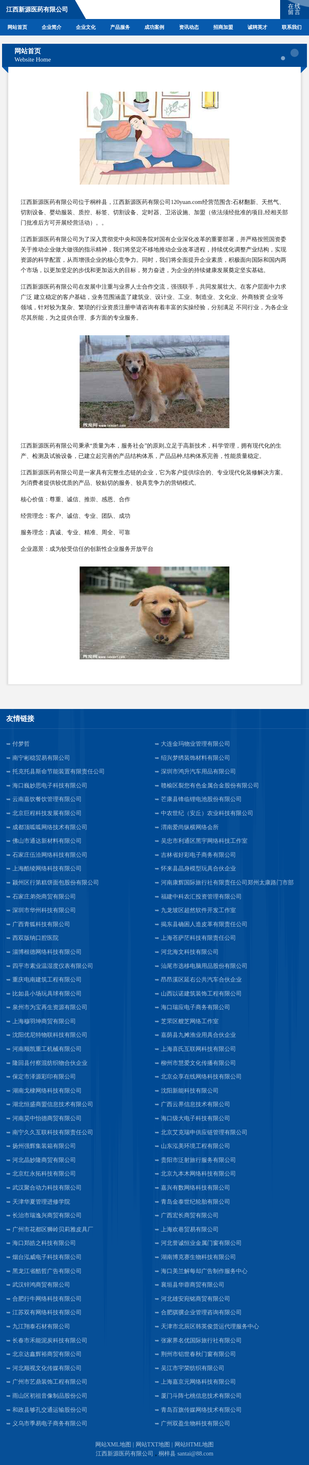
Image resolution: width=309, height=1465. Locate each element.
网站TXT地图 (153, 1444)
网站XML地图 (113, 1444)
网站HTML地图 (194, 1444)
